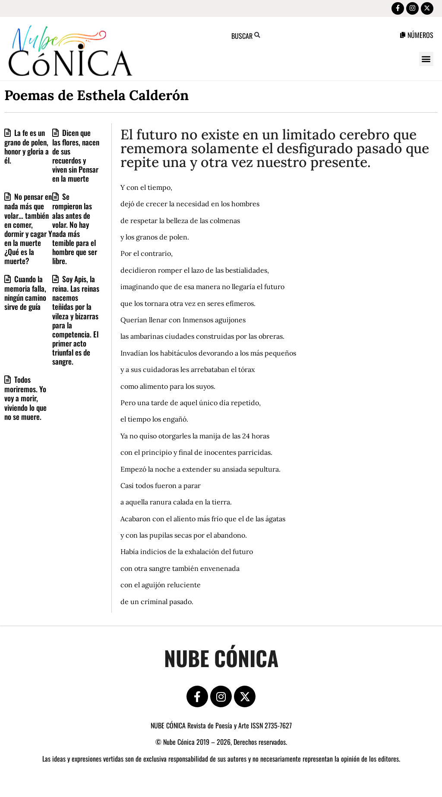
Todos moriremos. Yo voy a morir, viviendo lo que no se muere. (25, 401)
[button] (426, 62)
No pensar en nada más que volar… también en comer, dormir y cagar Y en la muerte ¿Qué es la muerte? (28, 231)
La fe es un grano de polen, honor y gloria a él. (26, 149)
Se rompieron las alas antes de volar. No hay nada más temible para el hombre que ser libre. (74, 231)
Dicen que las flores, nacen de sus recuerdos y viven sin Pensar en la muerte (75, 158)
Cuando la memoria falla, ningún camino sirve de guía (25, 295)
